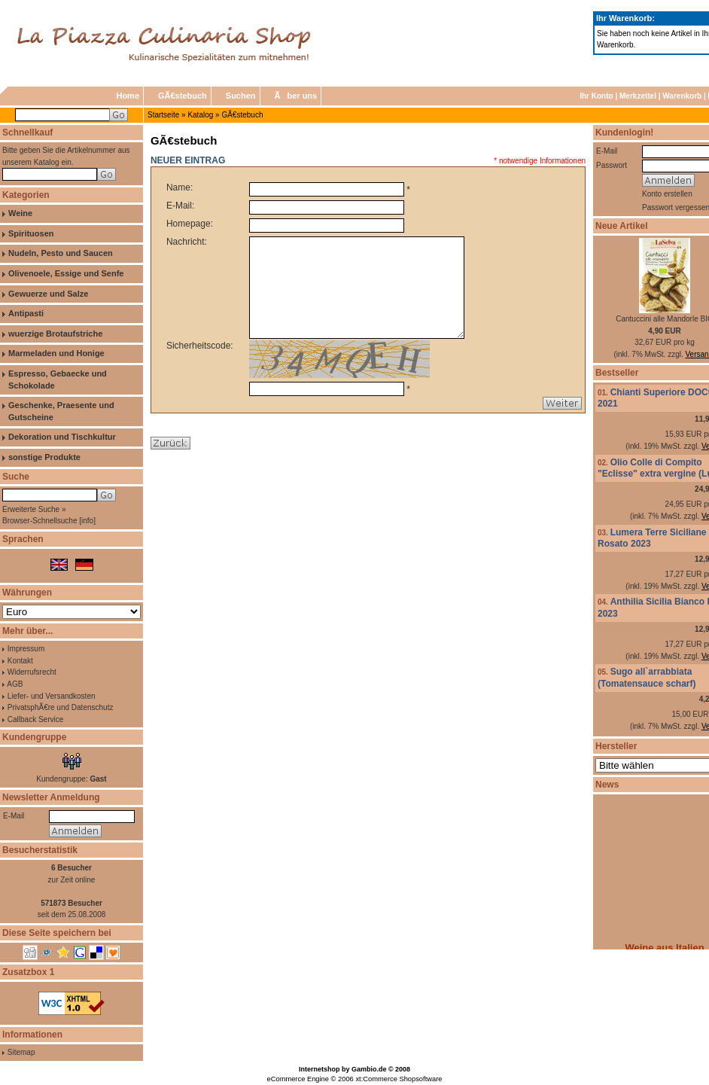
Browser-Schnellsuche (40, 521)
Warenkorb (681, 96)
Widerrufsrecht (32, 672)
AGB (15, 684)
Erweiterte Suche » (34, 509)
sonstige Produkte (44, 457)
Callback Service (35, 719)
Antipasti (26, 313)
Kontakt (20, 661)
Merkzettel (637, 96)
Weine (20, 213)
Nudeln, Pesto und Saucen (60, 253)
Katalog (200, 115)
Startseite (163, 115)
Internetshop (319, 1069)
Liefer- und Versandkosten (52, 696)
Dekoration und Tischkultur (62, 436)
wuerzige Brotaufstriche (55, 333)
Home (127, 95)
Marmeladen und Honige (56, 353)
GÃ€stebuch (182, 95)
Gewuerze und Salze (48, 293)
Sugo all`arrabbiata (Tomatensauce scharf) (646, 677)
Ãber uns (296, 95)
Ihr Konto (596, 96)
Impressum (26, 649)
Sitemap (21, 1052)
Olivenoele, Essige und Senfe (65, 273)
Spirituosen (31, 233)
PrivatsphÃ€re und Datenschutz (61, 707)
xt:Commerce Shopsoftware (398, 1079)
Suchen (241, 95)
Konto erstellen (667, 194)
